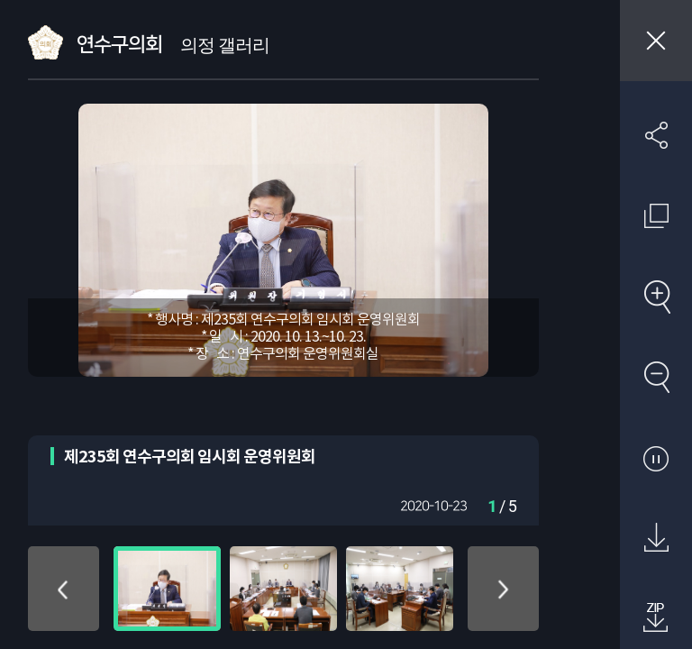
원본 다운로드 (656, 538)
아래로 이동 (503, 588)
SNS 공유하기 (656, 135)
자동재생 (656, 458)
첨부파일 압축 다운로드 (656, 618)
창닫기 (656, 40)
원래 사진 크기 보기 (656, 215)
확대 (656, 296)
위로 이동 (63, 588)
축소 (656, 377)
